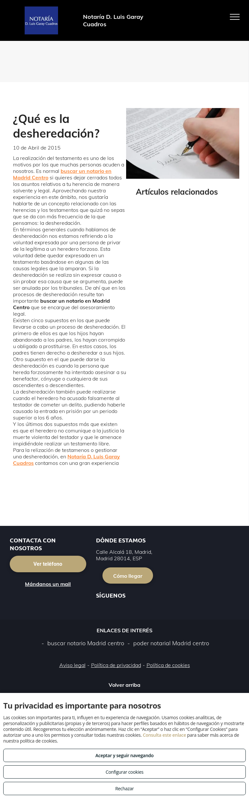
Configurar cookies (125, 772)
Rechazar (124, 788)
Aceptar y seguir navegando (124, 755)
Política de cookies (168, 665)
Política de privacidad (116, 665)
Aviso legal (72, 665)
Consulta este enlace (164, 735)
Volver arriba (124, 685)
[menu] (234, 16)
